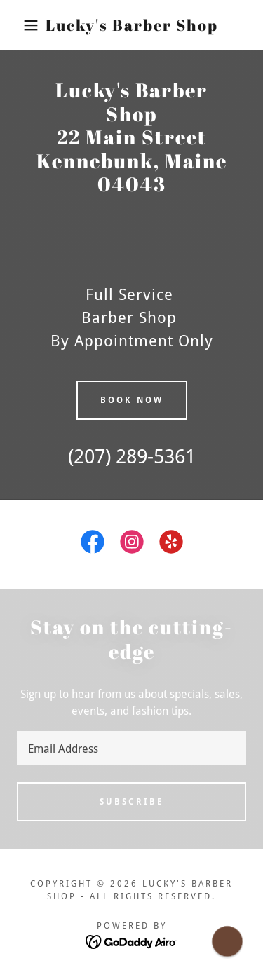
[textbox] (131, 748)
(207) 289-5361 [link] (132, 456)
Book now (131, 400)
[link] (131, 25)
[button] (21, 25)
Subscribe (132, 802)
